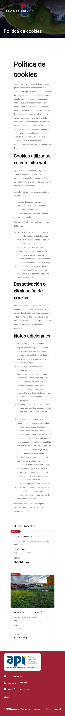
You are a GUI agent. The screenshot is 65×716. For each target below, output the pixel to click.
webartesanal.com (21, 511)
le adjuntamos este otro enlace (37, 483)
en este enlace (23, 476)
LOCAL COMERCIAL (24, 536)
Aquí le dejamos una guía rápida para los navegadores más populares (32, 324)
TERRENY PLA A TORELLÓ (28, 612)
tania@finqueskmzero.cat (18, 689)
